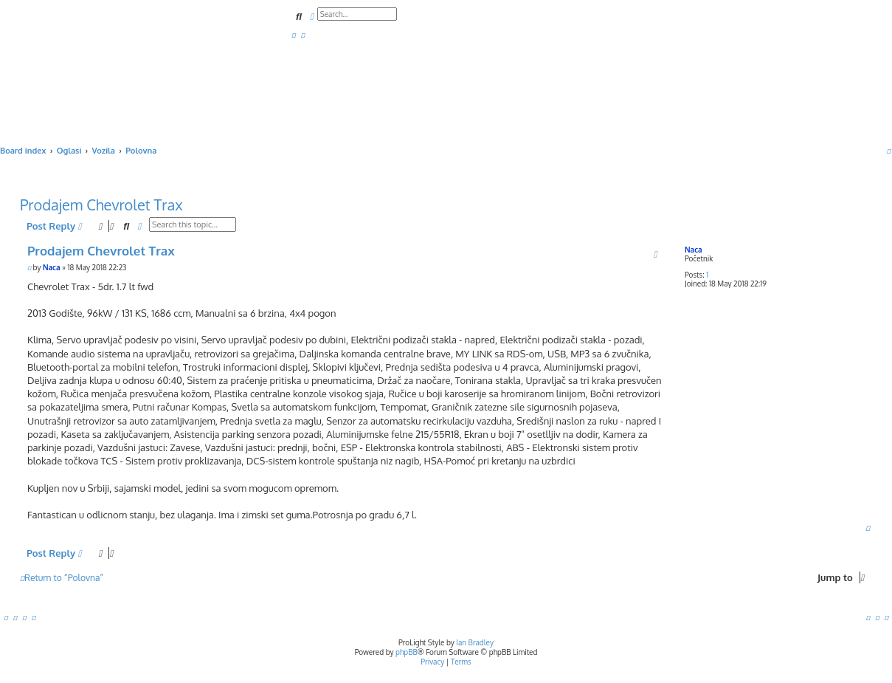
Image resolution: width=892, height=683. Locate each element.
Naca (693, 249)
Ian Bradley (475, 642)
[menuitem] (293, 35)
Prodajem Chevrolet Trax (101, 204)
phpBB (406, 652)
